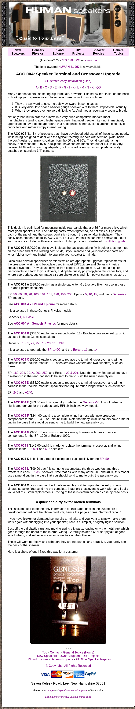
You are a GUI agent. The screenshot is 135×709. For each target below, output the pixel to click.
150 (63, 294)
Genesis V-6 (91, 402)
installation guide (114, 241)
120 (56, 294)
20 (49, 343)
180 (15, 372)
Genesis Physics (61, 659)
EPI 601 (32, 449)
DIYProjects (78, 52)
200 (69, 294)
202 (38, 372)
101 (43, 294)
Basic (30, 317)
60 (20, 294)
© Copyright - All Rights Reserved (68, 665)
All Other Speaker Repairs (93, 659)
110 (54, 343)
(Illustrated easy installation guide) (68, 81)
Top (44, 652)
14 (96, 349)
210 (61, 343)
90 (30, 294)
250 (44, 372)
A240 (28, 392)
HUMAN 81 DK (68, 66)
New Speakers (47, 655)
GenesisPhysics (38, 52)
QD (98, 87)
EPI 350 (36, 472)
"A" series (119, 294)
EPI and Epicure (37, 659)
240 (15, 392)
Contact (55, 652)
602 (47, 449)
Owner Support (70, 655)
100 (36, 294)
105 (49, 294)
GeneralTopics (119, 52)
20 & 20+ (72, 372)
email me (91, 60)
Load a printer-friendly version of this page (68, 696)
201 (22, 372)
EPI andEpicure (58, 52)
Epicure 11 (80, 349)
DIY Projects (91, 655)
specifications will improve (73, 690)
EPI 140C (53, 349)
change (50, 690)
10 (90, 294)
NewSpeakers (18, 52)
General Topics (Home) (78, 652)
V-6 (38, 343)
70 (25, 294)
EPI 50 (104, 458)
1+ (24, 343)
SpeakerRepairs (98, 52)
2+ (32, 343)
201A (30, 372)
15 (95, 294)
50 (15, 294)
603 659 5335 (71, 60)
